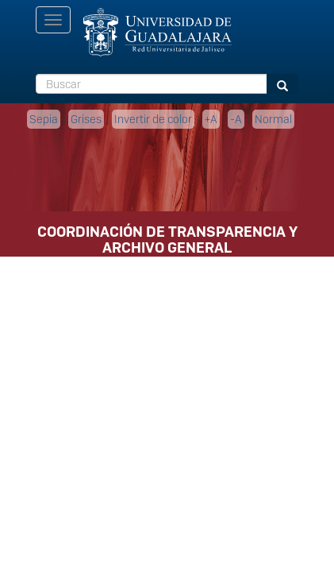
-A (236, 119)
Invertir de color (153, 119)
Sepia (43, 119)
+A (211, 119)
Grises (86, 119)
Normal (273, 119)
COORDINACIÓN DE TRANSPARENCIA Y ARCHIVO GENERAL (167, 236)
